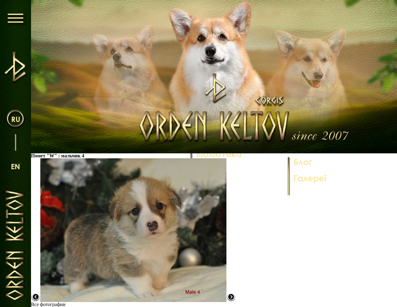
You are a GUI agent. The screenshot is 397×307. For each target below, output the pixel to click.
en (15, 166)
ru (15, 119)
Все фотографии (48, 304)
